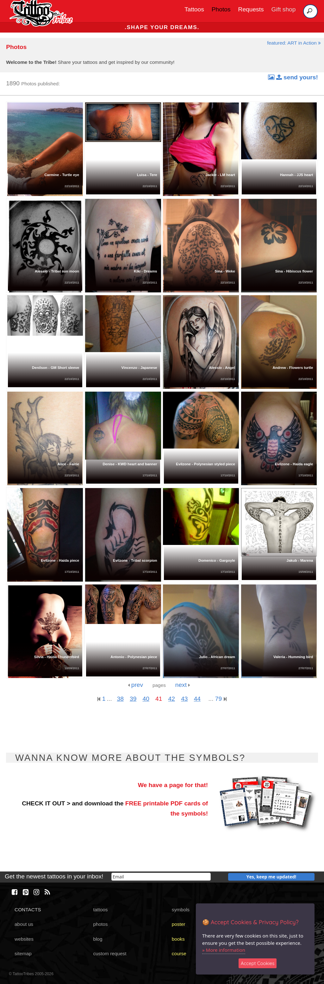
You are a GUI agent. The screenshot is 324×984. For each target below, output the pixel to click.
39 (133, 698)
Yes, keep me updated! (271, 877)
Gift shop (283, 9)
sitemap (23, 953)
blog (97, 939)
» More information (223, 950)
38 (120, 698)
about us (24, 924)
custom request (109, 953)
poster (178, 924)
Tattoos (194, 9)
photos (100, 924)
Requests (251, 9)
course (179, 953)
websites (24, 939)
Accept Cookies (258, 963)
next (182, 684)
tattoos (100, 909)
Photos (221, 9)
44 (197, 698)
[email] (161, 877)
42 (171, 698)
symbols (181, 909)
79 (221, 698)
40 (146, 698)
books (178, 939)
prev (135, 684)
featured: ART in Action (294, 43)
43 (184, 698)
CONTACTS (28, 909)
